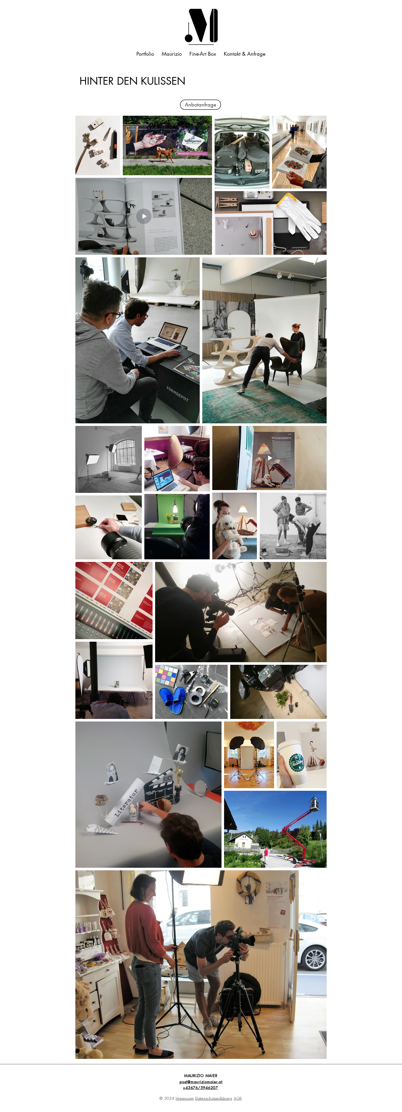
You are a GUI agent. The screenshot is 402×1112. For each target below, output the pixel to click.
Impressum (185, 1098)
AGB (238, 1098)
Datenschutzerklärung (213, 1098)
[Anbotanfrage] (200, 105)
